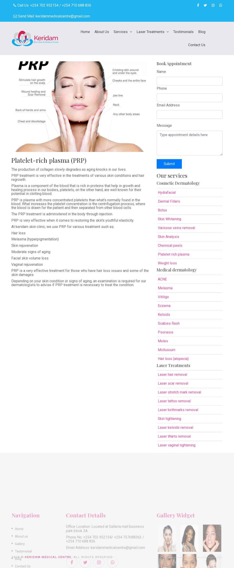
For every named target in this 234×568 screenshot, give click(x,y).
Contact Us (196, 45)
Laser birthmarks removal (178, 410)
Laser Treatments (150, 32)
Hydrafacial (167, 192)
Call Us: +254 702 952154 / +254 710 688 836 (52, 5)
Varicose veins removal (176, 228)
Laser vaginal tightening (176, 445)
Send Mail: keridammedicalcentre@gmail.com (51, 16)
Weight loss (167, 263)
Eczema (164, 306)
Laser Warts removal (174, 436)
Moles (163, 341)
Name (161, 72)
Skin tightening (169, 419)
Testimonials (183, 32)
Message (164, 125)
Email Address (168, 105)
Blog (201, 32)
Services (121, 32)
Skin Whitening (169, 219)
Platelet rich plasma (173, 254)
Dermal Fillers (169, 201)
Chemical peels (170, 245)
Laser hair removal (172, 374)
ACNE (162, 279)
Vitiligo (163, 297)
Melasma (165, 288)
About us (21, 562)
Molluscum (166, 350)
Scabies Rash (169, 323)
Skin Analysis (168, 237)
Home (85, 32)
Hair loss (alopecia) (173, 359)
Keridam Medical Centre (48, 557)
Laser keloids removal (175, 427)
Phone (162, 88)
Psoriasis (165, 332)
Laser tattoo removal (174, 401)
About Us (102, 32)
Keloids (164, 314)
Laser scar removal (173, 383)
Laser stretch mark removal (179, 392)
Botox (162, 210)
